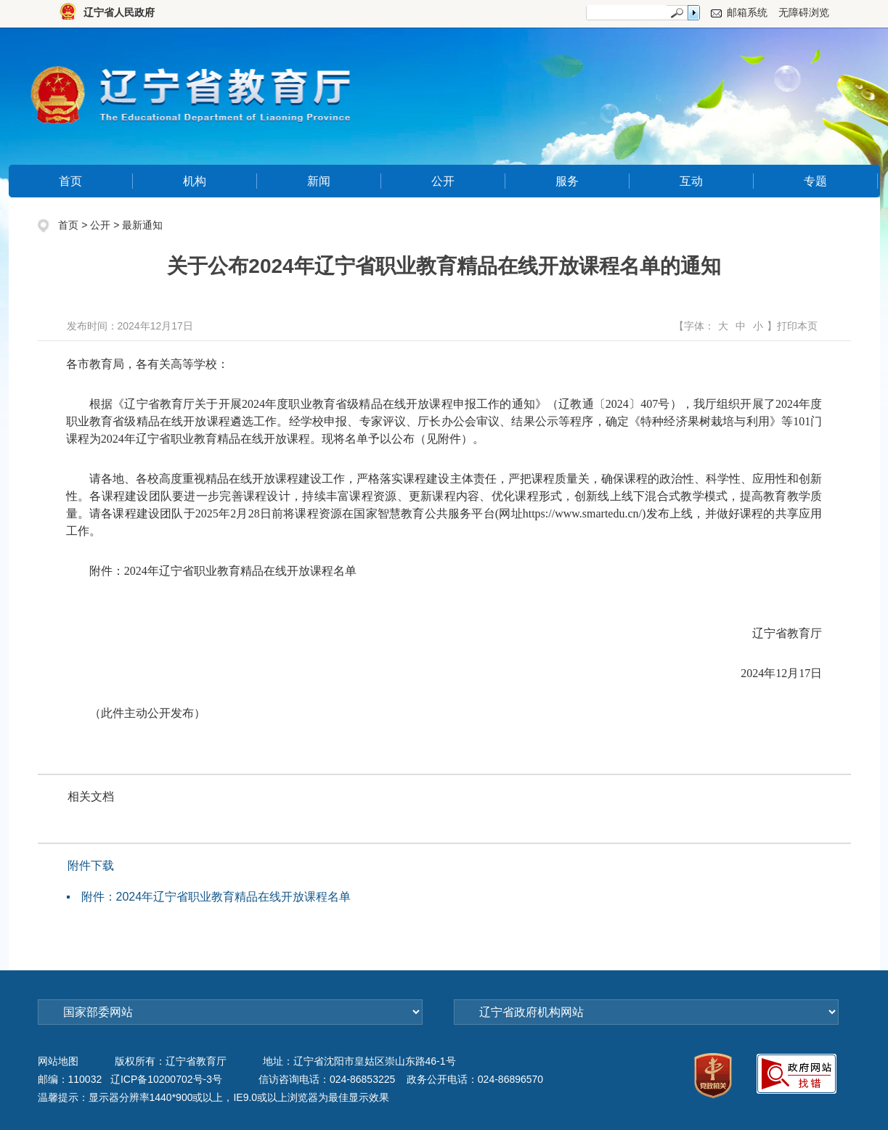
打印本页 (797, 326)
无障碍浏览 (803, 12)
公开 (443, 181)
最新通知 (142, 225)
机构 (194, 181)
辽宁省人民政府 (119, 12)
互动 (691, 181)
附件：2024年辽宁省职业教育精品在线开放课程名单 (216, 897)
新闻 (318, 181)
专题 (815, 181)
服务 (567, 181)
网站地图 (58, 1061)
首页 (70, 181)
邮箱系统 (747, 12)
